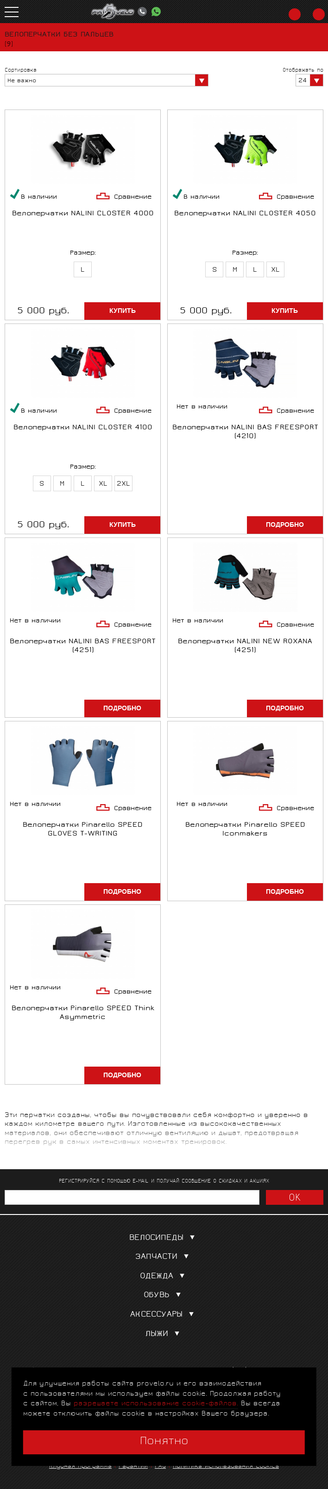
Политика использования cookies (226, 1467)
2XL (123, 484)
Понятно (164, 1441)
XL (275, 270)
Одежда (164, 1277)
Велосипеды (164, 1238)
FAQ (160, 1467)
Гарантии (133, 1467)
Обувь (164, 1295)
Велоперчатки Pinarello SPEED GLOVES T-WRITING (83, 830)
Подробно (285, 525)
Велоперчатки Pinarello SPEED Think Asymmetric (83, 1013)
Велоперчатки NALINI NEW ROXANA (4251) (245, 646)
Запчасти (164, 1257)
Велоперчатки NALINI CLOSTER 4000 (83, 214)
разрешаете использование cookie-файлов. (156, 1403)
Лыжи (164, 1334)
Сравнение (132, 197)
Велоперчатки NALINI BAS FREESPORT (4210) (245, 432)
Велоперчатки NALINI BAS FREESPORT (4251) (83, 646)
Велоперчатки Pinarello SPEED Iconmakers (245, 830)
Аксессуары (164, 1315)
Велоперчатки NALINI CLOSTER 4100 (82, 428)
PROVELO (113, 11)
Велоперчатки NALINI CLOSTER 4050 (245, 214)
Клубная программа (80, 1467)
